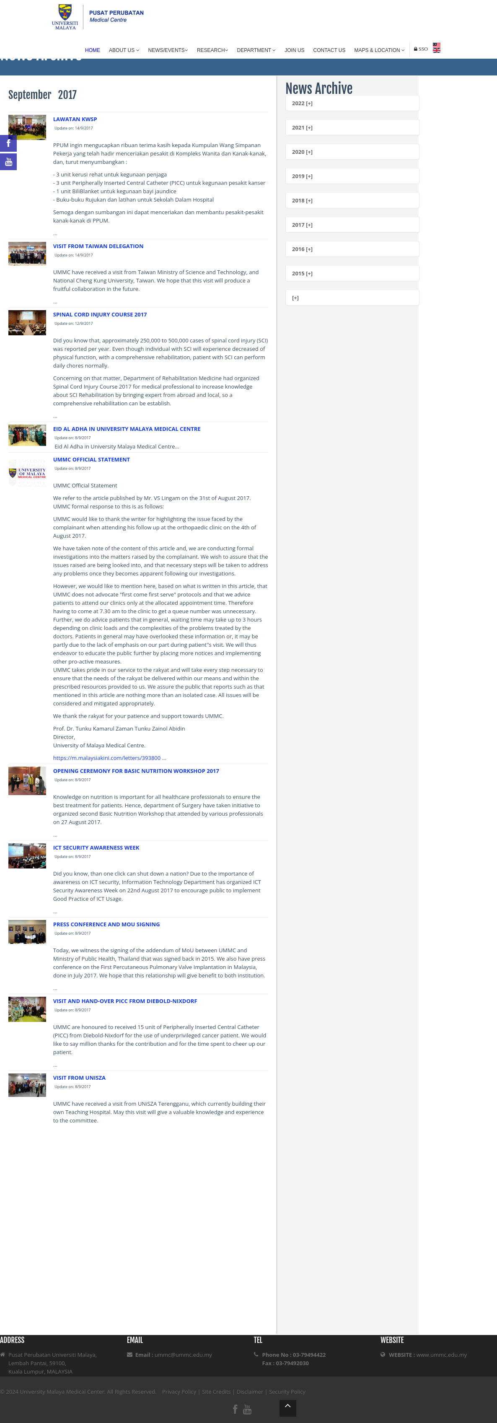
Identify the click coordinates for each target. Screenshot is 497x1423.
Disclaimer (250, 1391)
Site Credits (216, 1391)
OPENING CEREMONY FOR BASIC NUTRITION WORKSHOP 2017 (136, 771)
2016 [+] (302, 249)
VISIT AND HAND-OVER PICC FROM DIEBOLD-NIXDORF (125, 1001)
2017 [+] (302, 224)
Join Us (294, 50)
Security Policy (287, 1391)
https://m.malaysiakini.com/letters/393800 (107, 758)
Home (92, 50)
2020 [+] (302, 152)
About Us (124, 50)
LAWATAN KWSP (75, 119)
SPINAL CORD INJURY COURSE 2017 (100, 314)
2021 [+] (302, 127)
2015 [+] (302, 273)
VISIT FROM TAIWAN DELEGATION (98, 246)
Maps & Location (380, 50)
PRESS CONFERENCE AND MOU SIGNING (106, 924)
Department (256, 50)
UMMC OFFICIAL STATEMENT (91, 459)
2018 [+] (302, 200)
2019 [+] (302, 176)
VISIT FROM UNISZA (79, 1077)
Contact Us (329, 50)
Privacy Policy (179, 1391)
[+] (295, 297)
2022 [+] (302, 103)
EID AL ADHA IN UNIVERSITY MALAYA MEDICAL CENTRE (127, 429)
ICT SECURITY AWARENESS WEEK (96, 847)
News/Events (168, 50)
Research (212, 50)
